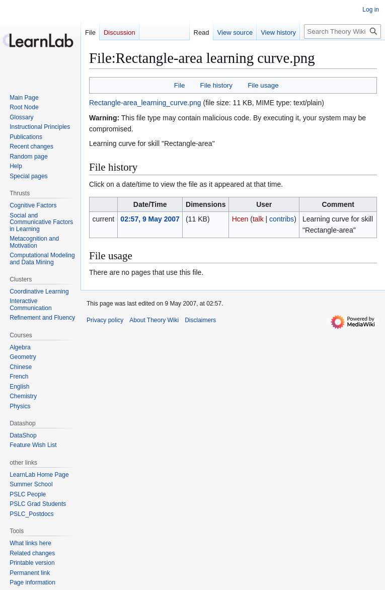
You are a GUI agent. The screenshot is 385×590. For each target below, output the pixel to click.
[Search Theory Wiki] (342, 31)
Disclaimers (200, 320)
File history (216, 85)
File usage (263, 85)
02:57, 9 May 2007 (150, 219)
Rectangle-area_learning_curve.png (145, 103)
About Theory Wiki (154, 320)
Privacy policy (105, 320)
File (179, 85)
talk (258, 219)
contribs (281, 219)
